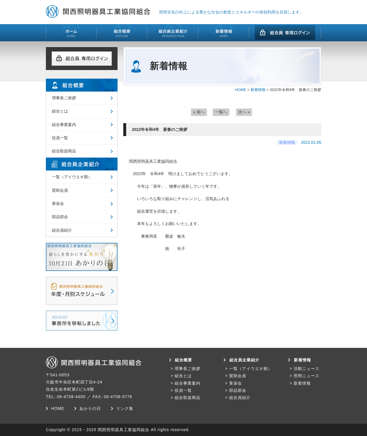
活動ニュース (306, 368)
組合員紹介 (62, 230)
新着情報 (258, 90)
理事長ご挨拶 (64, 98)
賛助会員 (60, 190)
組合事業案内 (64, 124)
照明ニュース (306, 375)
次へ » (244, 112)
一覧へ (221, 112)
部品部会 (60, 216)
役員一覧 (60, 137)
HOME (240, 90)
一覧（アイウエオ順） (72, 177)
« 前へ (199, 112)
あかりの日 (90, 408)
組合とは (60, 111)
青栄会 (58, 203)
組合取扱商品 (64, 151)
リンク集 (124, 408)
